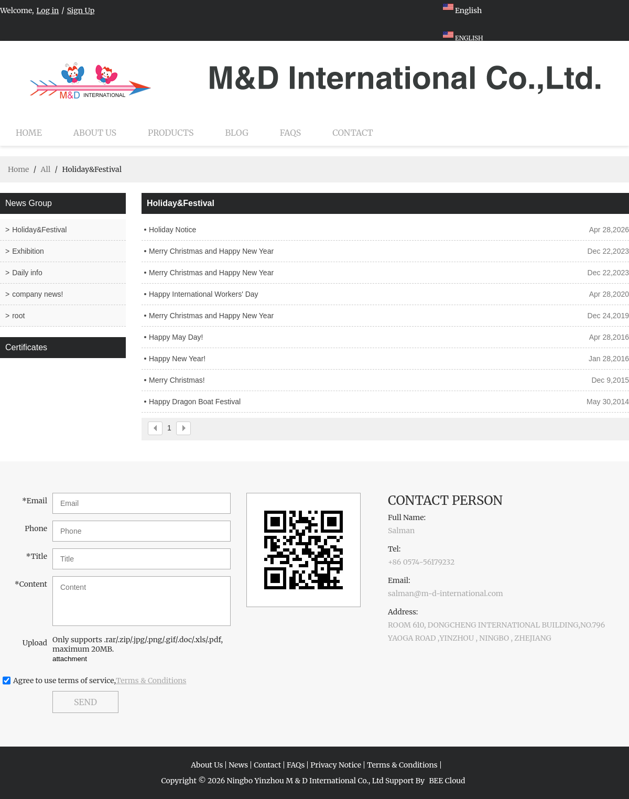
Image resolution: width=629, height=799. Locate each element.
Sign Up (81, 10)
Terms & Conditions (151, 680)
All (45, 169)
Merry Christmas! (177, 380)
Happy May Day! (176, 337)
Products (170, 132)
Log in (48, 10)
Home (29, 132)
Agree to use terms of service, (100, 680)
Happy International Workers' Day (203, 294)
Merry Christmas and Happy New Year (211, 251)
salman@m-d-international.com (445, 593)
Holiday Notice (172, 229)
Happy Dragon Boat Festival (195, 401)
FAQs (290, 132)
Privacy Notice (335, 765)
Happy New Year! (177, 358)
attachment (69, 659)
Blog (236, 132)
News (238, 765)
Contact (352, 132)
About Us (94, 132)
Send (85, 702)
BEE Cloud (447, 780)
